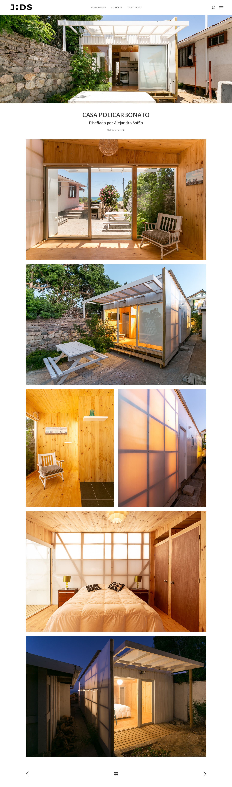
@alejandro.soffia (116, 130)
